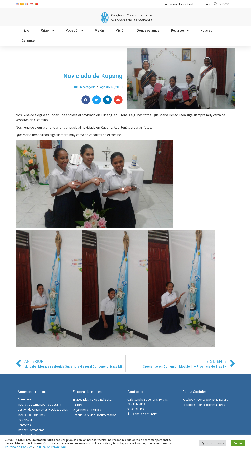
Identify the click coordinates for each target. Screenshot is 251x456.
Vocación (74, 30)
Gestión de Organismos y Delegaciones (43, 409)
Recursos (180, 30)
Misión (120, 30)
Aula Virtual (25, 420)
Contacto (28, 41)
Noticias (206, 30)
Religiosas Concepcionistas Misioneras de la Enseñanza (131, 18)
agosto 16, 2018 (111, 87)
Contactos (24, 425)
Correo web (25, 399)
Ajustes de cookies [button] (213, 443)
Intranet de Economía (31, 415)
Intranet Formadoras (31, 430)
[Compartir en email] (118, 99)
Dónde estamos (148, 30)
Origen (47, 30)
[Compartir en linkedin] (107, 99)
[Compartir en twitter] (96, 99)
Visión (99, 30)
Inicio (25, 30)
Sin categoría (86, 87)
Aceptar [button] (238, 443)
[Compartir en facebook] (85, 99)
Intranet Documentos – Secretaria (39, 404)
